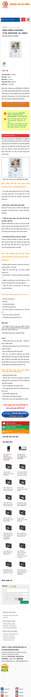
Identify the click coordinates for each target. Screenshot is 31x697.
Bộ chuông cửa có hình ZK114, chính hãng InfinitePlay (22, 504)
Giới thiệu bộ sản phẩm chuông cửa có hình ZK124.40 (8, 489)
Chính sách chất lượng (9, 638)
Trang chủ (4, 27)
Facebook (5, 688)
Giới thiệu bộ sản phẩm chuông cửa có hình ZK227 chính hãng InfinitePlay (8, 536)
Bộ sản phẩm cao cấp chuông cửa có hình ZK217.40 (22, 535)
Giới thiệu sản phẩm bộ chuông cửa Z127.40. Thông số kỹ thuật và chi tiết (21, 554)
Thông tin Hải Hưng (8, 612)
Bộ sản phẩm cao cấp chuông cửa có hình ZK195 (8, 519)
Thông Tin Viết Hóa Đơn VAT (10, 634)
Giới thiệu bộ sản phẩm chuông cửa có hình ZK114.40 (8, 504)
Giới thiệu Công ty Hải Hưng (10, 615)
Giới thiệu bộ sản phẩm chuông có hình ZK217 (7, 553)
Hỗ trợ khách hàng (8, 621)
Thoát (20, 599)
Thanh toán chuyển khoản (10, 627)
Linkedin (19, 692)
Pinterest (19, 695)
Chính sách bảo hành (8, 636)
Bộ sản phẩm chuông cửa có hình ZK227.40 (22, 519)
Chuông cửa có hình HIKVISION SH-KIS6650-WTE (22, 456)
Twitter (4, 692)
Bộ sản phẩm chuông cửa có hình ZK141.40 (8, 473)
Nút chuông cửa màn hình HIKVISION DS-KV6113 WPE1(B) (8, 456)
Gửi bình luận (24, 602)
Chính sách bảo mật (8, 640)
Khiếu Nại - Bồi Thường (9, 625)
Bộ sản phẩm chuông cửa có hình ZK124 (22, 489)
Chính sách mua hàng (9, 631)
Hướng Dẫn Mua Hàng (9, 623)
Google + (5, 695)
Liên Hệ (5, 617)
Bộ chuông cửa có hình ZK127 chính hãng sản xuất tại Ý (8, 571)
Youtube (19, 688)
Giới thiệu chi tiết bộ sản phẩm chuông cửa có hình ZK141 (22, 473)
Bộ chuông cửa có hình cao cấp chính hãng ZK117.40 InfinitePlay (22, 572)
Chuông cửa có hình (14, 27)
